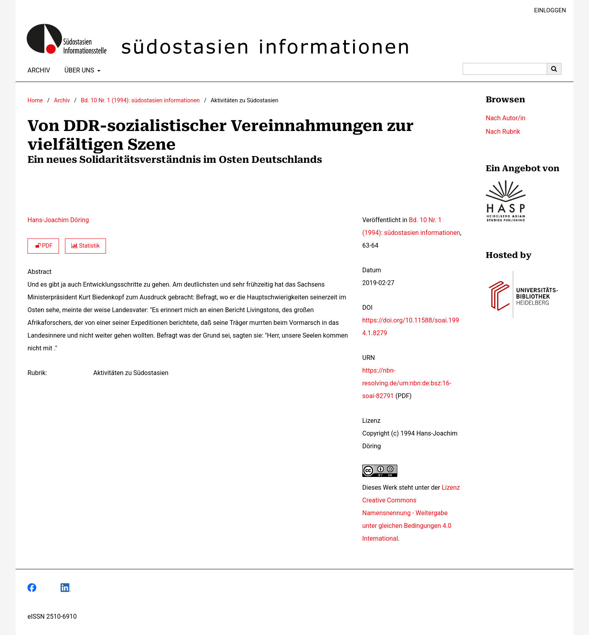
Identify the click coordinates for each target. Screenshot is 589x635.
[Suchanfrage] (505, 69)
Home (35, 100)
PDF (43, 245)
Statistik (85, 245)
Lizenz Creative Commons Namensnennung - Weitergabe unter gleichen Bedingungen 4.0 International (411, 513)
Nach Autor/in (505, 118)
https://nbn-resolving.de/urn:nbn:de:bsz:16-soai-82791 (406, 383)
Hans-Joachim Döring (58, 220)
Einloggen (547, 10)
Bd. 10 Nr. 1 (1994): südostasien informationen (140, 100)
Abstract (39, 271)
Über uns (78, 70)
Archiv (37, 70)
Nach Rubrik (503, 131)
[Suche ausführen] (554, 69)
